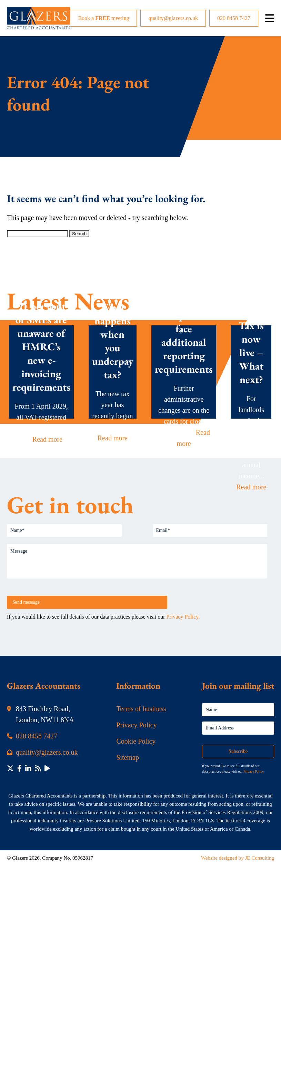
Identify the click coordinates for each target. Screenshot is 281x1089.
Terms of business (141, 709)
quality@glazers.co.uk (173, 18)
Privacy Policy (136, 725)
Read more (47, 439)
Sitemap (127, 757)
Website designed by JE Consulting (237, 858)
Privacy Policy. (183, 617)
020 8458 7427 (233, 18)
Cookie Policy (135, 741)
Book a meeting (103, 18)
